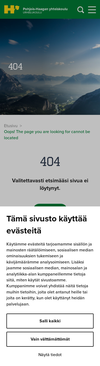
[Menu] (92, 10)
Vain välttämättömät (50, 339)
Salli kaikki (50, 321)
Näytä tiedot (50, 354)
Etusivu (11, 126)
